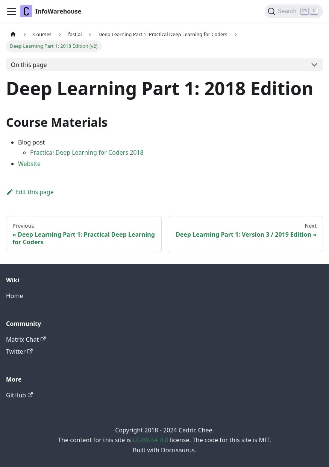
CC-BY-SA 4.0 (150, 440)
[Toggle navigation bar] (11, 11)
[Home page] (13, 34)
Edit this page (30, 192)
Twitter (19, 351)
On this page (29, 65)
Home (14, 296)
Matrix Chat (26, 339)
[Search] (294, 11)
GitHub (19, 395)
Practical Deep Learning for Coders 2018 (87, 152)
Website (29, 164)
